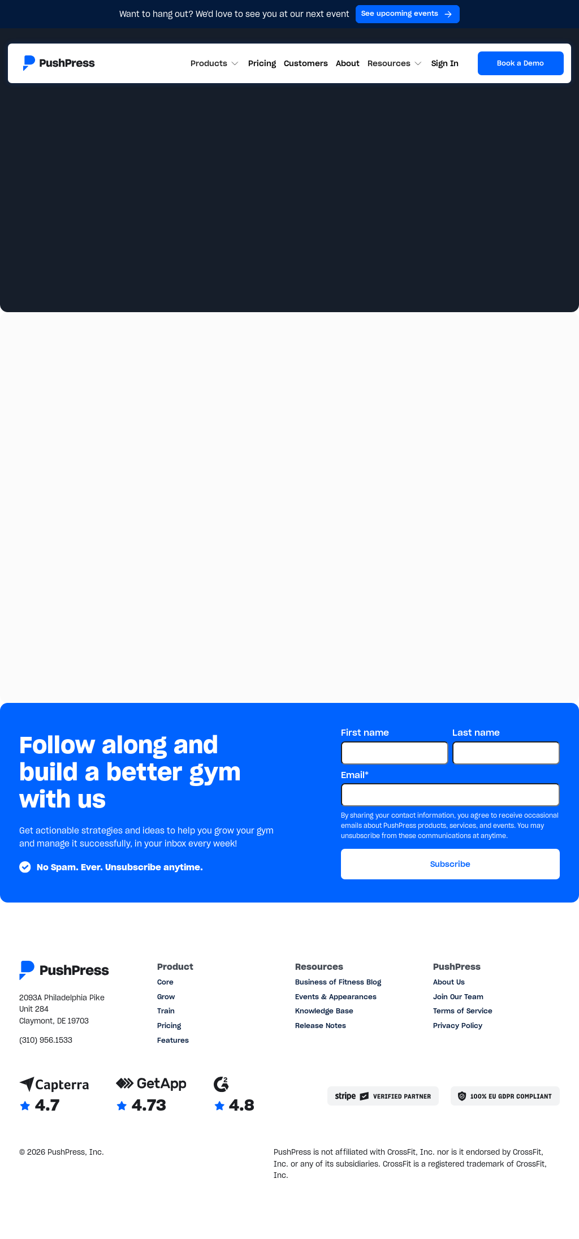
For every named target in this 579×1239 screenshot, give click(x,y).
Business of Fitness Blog (338, 982)
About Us (449, 982)
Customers (306, 63)
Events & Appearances (336, 996)
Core (165, 982)
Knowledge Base (324, 1011)
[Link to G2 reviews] (234, 1096)
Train (166, 1011)
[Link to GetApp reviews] (151, 1096)
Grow (166, 996)
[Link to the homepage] (59, 63)
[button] (216, 64)
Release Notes (320, 1025)
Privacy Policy (457, 1025)
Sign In (445, 63)
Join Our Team (458, 996)
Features (173, 1040)
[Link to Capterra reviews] (54, 1096)
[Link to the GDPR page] (505, 1096)
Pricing (262, 63)
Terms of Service (462, 1011)
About (348, 63)
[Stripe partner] (383, 1096)
